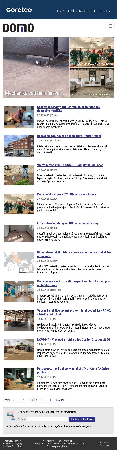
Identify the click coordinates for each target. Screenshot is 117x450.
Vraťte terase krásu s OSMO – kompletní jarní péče (70, 165)
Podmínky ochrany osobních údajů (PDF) (12, 442)
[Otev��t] (110, 26)
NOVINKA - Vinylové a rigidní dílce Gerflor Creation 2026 (73, 339)
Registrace (104, 442)
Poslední (59, 400)
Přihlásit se (104, 445)
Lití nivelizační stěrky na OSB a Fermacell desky (68, 223)
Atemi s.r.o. (69, 441)
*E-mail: (22, 419)
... (18, 400)
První (7, 400)
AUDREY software (76, 443)
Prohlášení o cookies (12, 446)
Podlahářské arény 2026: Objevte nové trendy (66, 194)
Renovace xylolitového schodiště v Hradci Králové (69, 136)
